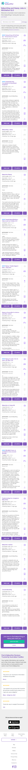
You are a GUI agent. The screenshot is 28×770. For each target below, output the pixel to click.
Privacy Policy (14, 756)
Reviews (14, 747)
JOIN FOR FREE (14, 641)
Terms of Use (14, 753)
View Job (6, 75)
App (14, 744)
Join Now (3, 17)
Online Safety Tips (21, 734)
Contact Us (14, 763)
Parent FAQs (5, 734)
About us (14, 759)
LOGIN (14, 645)
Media (14, 750)
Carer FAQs (12, 734)
